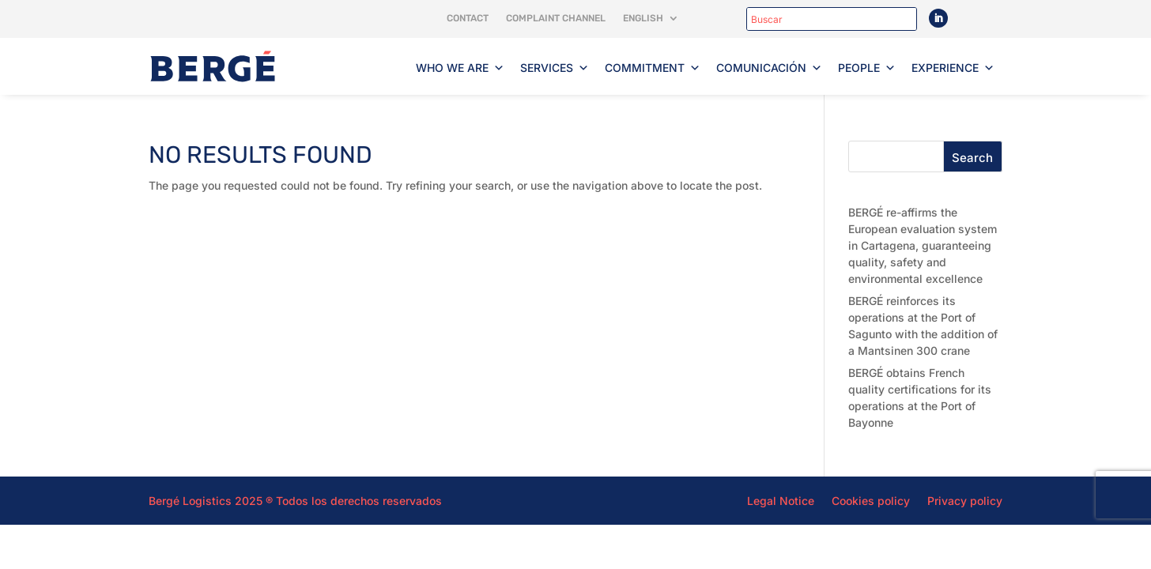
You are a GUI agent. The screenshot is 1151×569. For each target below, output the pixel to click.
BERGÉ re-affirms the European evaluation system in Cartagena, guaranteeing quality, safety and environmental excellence (922, 245)
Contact (468, 18)
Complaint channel (556, 18)
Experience (952, 68)
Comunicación (769, 68)
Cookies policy (871, 500)
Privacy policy (964, 500)
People (867, 68)
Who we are (460, 68)
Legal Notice (780, 500)
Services (554, 68)
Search (972, 157)
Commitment (652, 68)
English (643, 18)
